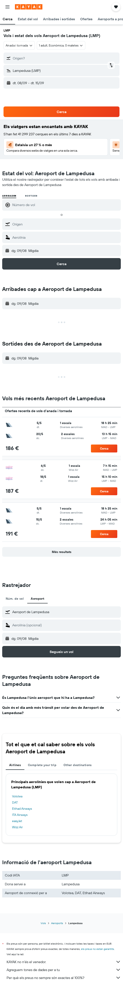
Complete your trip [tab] (42, 765)
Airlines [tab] (15, 765)
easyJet (17, 821)
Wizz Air (17, 827)
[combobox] (19, 45)
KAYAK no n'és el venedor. (64, 961)
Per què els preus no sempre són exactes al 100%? (64, 977)
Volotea (17, 796)
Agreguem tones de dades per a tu (64, 969)
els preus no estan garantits (97, 949)
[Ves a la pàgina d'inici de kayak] (28, 6)
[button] (7, 7)
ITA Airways (19, 815)
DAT (15, 802)
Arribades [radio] (9, 195)
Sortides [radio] (31, 195)
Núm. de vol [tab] (15, 599)
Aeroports (57, 923)
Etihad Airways (22, 809)
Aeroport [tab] (37, 599)
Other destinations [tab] (77, 765)
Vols (43, 923)
